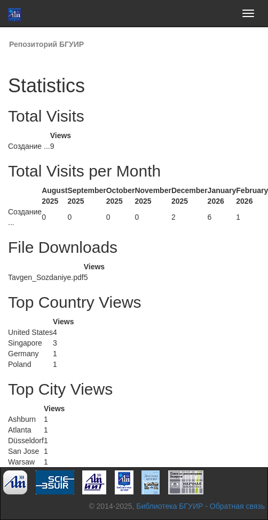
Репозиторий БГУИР (46, 44)
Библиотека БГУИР (169, 506)
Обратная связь (237, 506)
